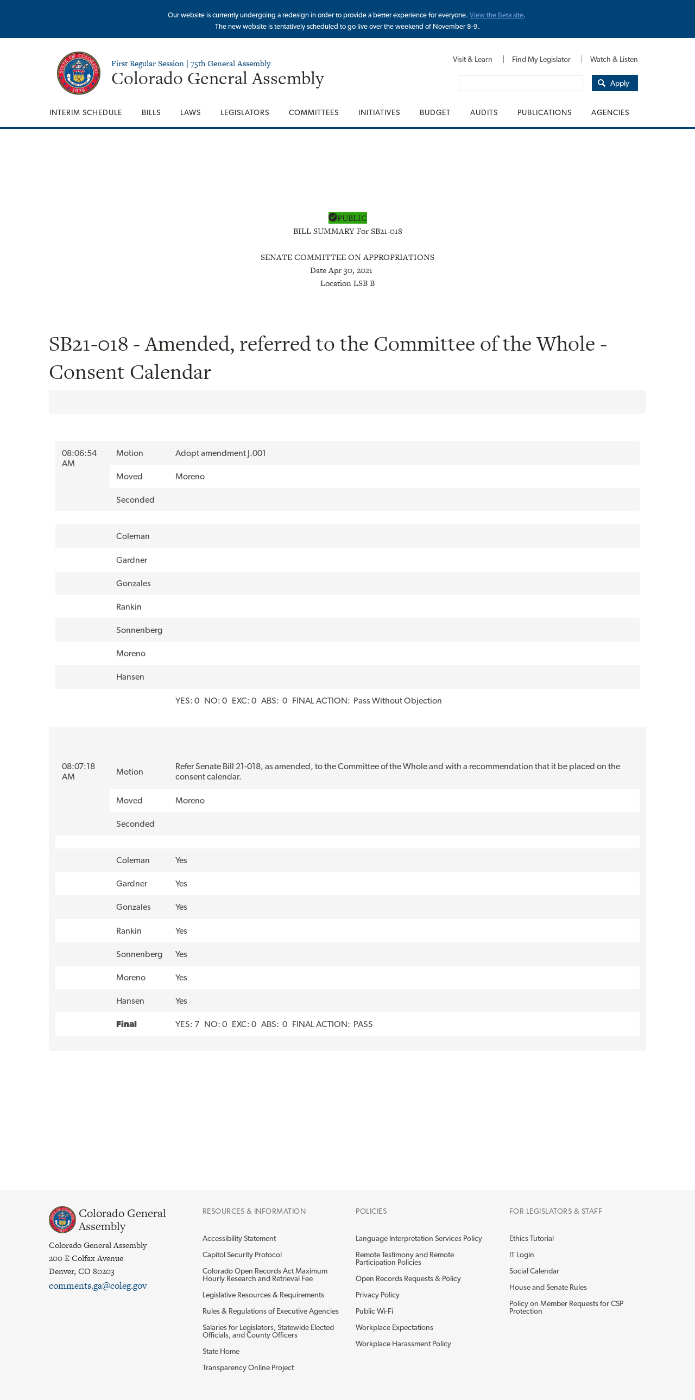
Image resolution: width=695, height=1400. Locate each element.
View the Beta (491, 15)
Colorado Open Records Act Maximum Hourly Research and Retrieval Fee (265, 1274)
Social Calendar (534, 1270)
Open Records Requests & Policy (408, 1278)
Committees (314, 112)
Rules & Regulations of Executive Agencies (271, 1311)
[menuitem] (472, 59)
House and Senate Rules (548, 1287)
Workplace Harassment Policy (403, 1343)
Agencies (610, 112)
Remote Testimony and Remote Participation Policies (405, 1258)
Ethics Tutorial (531, 1238)
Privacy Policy (378, 1294)
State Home (221, 1351)
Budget (435, 112)
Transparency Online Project (248, 1367)
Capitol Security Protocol (242, 1254)
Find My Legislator (541, 59)
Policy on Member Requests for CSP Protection (566, 1307)
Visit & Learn (472, 59)
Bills (151, 112)
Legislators (244, 112)
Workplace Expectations (394, 1327)
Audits (484, 112)
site (518, 15)
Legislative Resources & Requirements (263, 1294)
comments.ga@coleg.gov (98, 1285)
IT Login (521, 1254)
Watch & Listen (614, 59)
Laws (190, 112)
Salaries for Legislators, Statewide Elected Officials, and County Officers (268, 1331)
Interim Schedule (85, 112)
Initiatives (379, 112)
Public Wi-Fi (374, 1311)
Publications (544, 112)
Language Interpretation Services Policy (419, 1238)
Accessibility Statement (239, 1238)
